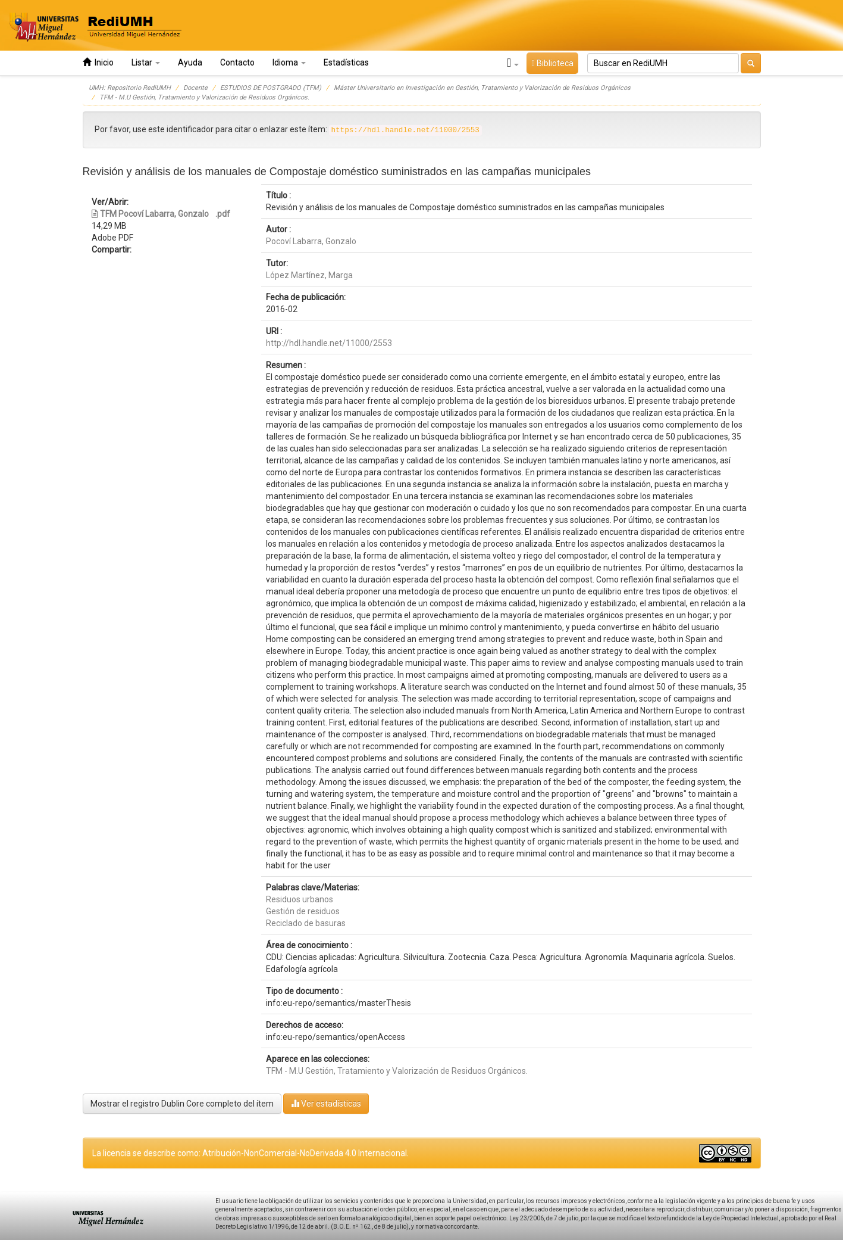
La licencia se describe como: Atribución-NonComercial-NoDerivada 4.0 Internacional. (250, 1153)
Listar (145, 62)
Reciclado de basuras (306, 923)
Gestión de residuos (303, 911)
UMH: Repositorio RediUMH (130, 88)
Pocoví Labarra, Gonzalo (311, 241)
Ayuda (190, 62)
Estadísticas (346, 62)
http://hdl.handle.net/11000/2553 (329, 343)
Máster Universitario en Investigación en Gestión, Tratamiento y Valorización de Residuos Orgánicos (482, 88)
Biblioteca (552, 63)
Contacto (237, 62)
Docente (195, 88)
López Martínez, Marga (309, 275)
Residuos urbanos (299, 899)
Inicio (98, 62)
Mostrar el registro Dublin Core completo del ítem (182, 1103)
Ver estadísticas (326, 1103)
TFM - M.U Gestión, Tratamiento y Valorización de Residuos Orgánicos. (204, 97)
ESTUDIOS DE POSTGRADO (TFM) (270, 88)
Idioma (289, 62)
